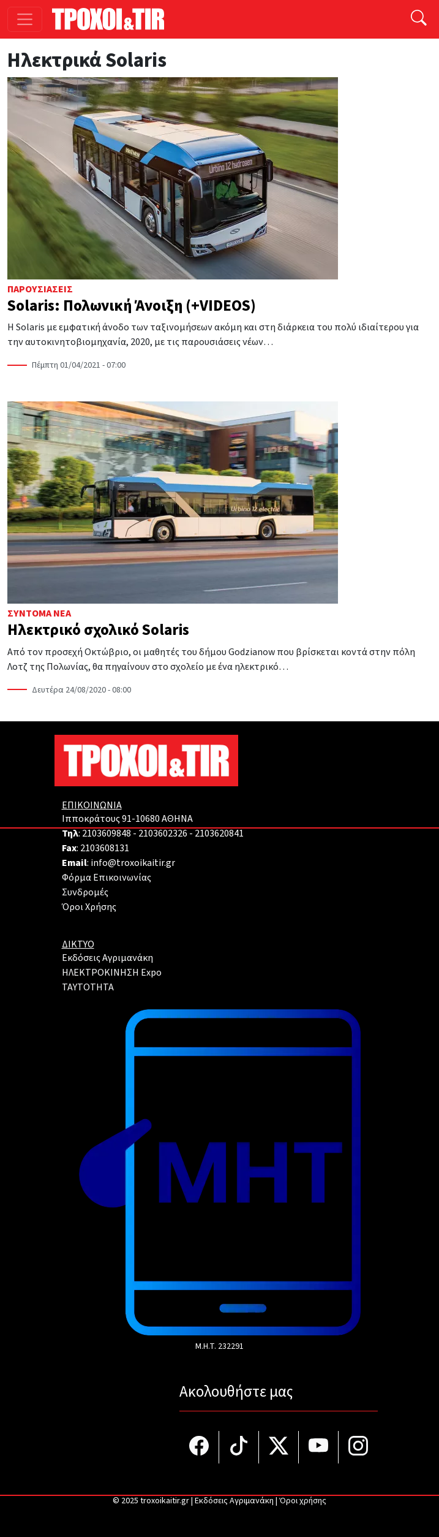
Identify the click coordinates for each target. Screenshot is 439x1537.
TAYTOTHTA (88, 987)
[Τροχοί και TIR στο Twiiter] (279, 1447)
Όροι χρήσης (302, 1501)
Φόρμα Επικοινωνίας (106, 877)
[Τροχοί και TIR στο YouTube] (319, 1447)
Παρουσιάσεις (40, 289)
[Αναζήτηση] (419, 19)
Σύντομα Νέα (39, 613)
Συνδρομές (85, 892)
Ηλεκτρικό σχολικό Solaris (98, 630)
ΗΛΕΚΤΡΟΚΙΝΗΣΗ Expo (112, 972)
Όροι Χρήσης (89, 907)
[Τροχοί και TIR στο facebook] (199, 1447)
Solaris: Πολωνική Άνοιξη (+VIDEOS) (131, 306)
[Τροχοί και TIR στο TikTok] (239, 1447)
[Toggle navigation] (24, 19)
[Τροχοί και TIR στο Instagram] (358, 1447)
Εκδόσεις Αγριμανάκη (107, 958)
